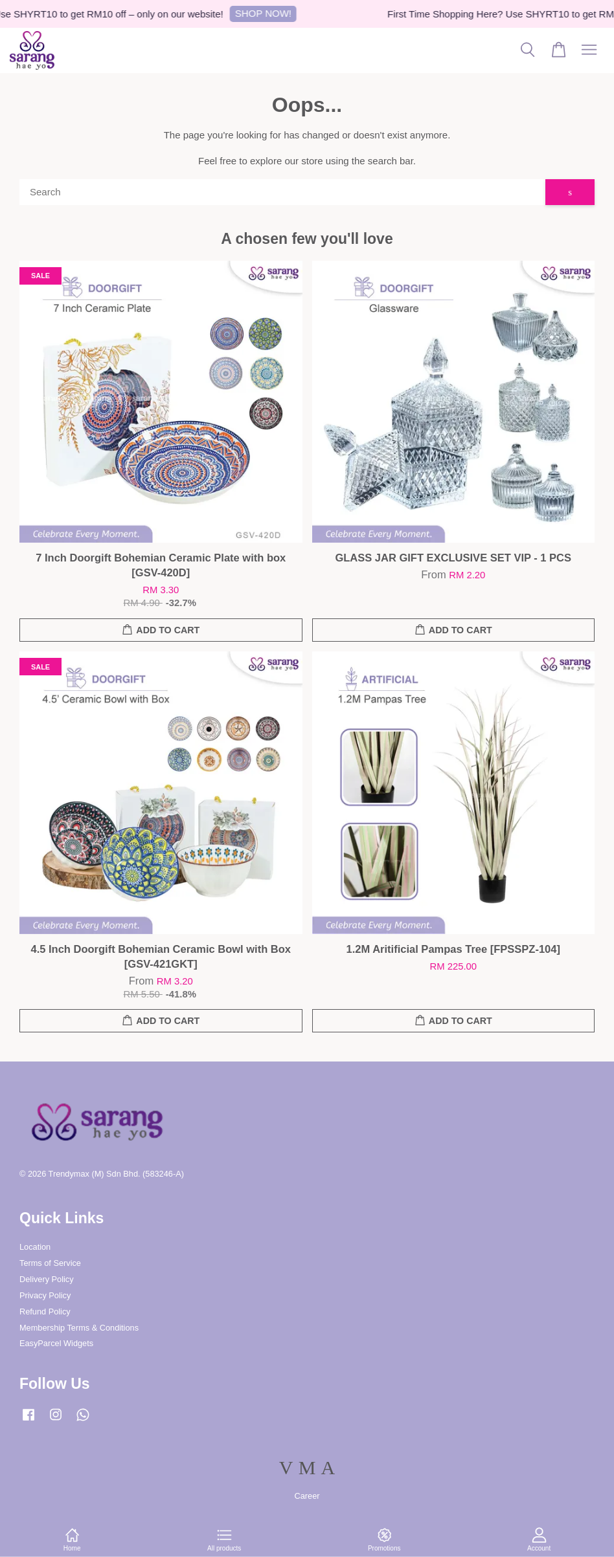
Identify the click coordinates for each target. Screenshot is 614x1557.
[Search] (282, 192)
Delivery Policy (46, 1279)
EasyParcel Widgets (56, 1343)
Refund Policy (45, 1311)
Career (307, 1496)
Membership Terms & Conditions (79, 1328)
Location (35, 1247)
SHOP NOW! (268, 13)
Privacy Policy (45, 1295)
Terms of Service (50, 1263)
